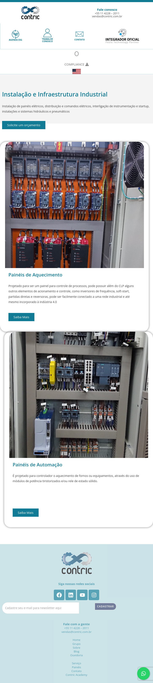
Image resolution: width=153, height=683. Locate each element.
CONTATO (79, 39)
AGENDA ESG (15, 39)
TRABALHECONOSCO (47, 40)
